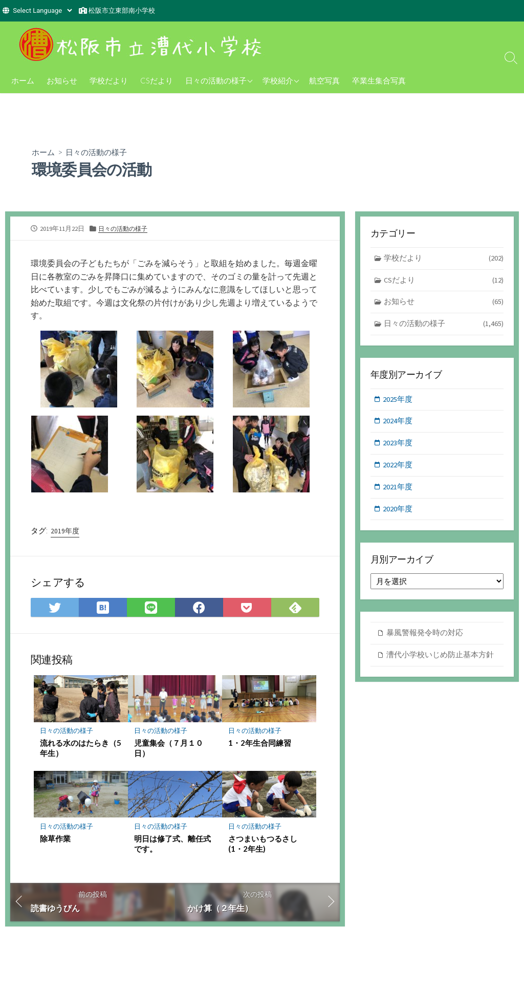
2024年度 (398, 423)
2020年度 (398, 512)
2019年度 (65, 531)
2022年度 (398, 468)
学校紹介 (278, 80)
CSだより (156, 80)
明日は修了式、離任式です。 (172, 844)
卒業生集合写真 (379, 80)
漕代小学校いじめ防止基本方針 (440, 659)
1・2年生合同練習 (259, 743)
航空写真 (324, 80)
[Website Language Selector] (42, 10)
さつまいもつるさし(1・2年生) (262, 844)
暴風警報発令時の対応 (424, 637)
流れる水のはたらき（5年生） (80, 749)
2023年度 (398, 445)
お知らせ (62, 80)
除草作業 (55, 839)
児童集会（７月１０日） (168, 749)
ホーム (22, 80)
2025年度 (398, 401)
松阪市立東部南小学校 (122, 10)
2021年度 (398, 490)
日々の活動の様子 (216, 80)
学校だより (109, 80)
